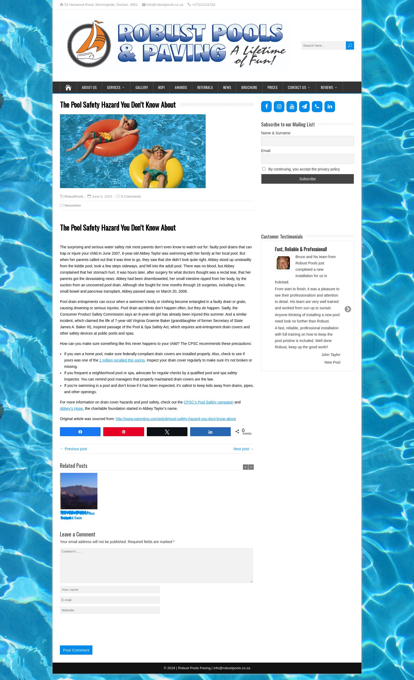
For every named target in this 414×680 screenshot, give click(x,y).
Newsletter (72, 205)
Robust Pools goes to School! (231, 514)
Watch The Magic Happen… (189, 514)
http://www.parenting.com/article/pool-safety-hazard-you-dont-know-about (176, 419)
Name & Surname (275, 133)
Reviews (327, 87)
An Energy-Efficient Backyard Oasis (151, 514)
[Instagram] (279, 106)
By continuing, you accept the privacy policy (301, 169)
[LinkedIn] (329, 106)
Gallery (141, 87)
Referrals (205, 87)
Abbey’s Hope (71, 408)
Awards (181, 87)
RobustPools (73, 196)
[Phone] (317, 106)
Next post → (243, 449)
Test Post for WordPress (77, 513)
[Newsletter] (304, 106)
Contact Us (297, 87)
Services (113, 87)
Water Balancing (110, 512)
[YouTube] (291, 106)
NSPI (161, 87)
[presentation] (100, 634)
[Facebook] (266, 106)
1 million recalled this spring (122, 360)
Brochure (249, 87)
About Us (89, 87)
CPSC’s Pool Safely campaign (208, 402)
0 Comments (131, 196)
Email (265, 151)
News (227, 87)
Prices (272, 87)
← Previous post (73, 449)
